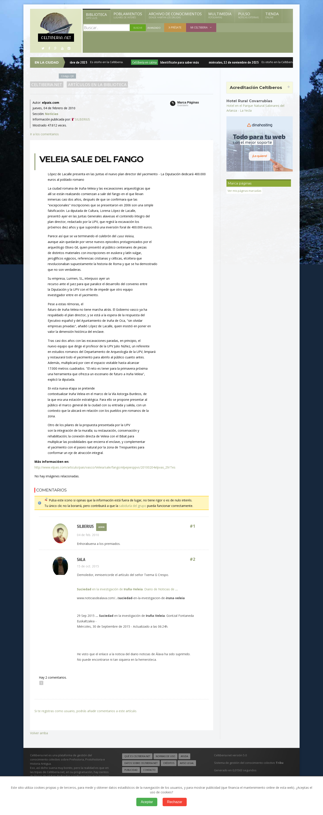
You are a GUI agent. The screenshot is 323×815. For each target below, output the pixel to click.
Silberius (85, 526)
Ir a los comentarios (44, 134)
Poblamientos (128, 15)
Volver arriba (39, 733)
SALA (81, 560)
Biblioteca (96, 16)
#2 (192, 559)
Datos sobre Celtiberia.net (141, 763)
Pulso (248, 15)
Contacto (149, 770)
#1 (192, 526)
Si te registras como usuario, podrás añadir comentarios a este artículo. (85, 711)
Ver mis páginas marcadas (245, 190)
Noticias (51, 114)
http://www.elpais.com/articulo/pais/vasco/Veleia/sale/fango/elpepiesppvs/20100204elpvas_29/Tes (104, 467)
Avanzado (154, 27)
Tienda (272, 15)
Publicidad (131, 770)
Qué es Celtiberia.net (137, 756)
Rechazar (174, 802)
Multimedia (220, 15)
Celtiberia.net (46, 84)
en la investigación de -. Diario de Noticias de (127, 589)
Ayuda (184, 756)
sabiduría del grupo (132, 506)
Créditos (168, 763)
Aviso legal (187, 763)
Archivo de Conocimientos (175, 15)
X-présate (175, 27)
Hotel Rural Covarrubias (249, 101)
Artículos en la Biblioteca (97, 84)
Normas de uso (165, 756)
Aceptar (147, 802)
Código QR (67, 76)
